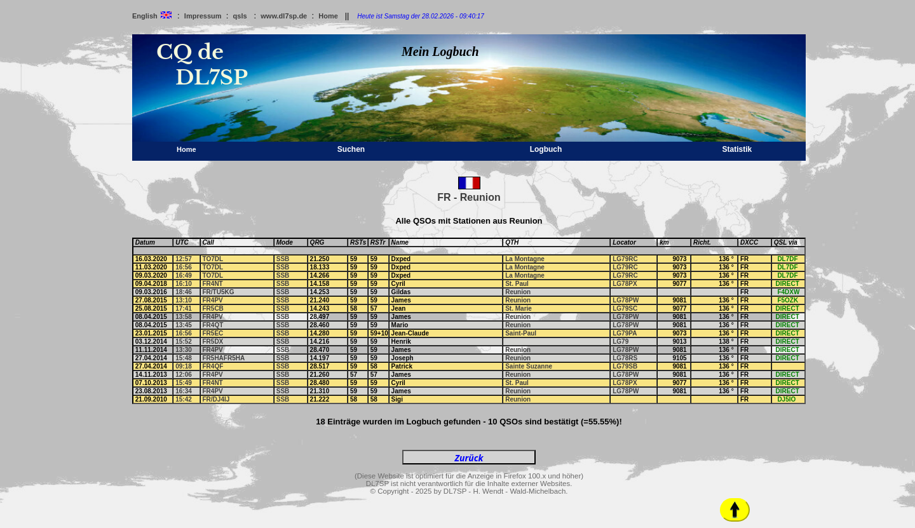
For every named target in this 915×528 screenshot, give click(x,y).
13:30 (183, 349)
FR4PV (213, 300)
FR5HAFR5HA (224, 358)
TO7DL (213, 258)
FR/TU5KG (218, 291)
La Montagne (525, 258)
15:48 (183, 358)
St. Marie (518, 308)
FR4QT (213, 325)
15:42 (183, 399)
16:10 (183, 283)
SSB (283, 258)
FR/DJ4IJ (216, 399)
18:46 (183, 291)
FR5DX (213, 341)
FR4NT (213, 283)
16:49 (183, 275)
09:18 (183, 366)
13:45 (183, 325)
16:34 (183, 391)
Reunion (518, 291)
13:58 (183, 316)
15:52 (183, 341)
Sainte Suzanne (528, 366)
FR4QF (213, 366)
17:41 (183, 308)
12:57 (183, 258)
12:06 (183, 374)
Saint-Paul (520, 333)
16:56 (183, 267)
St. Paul (517, 283)
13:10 (183, 300)
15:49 (183, 382)
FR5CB (213, 308)
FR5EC (213, 333)
